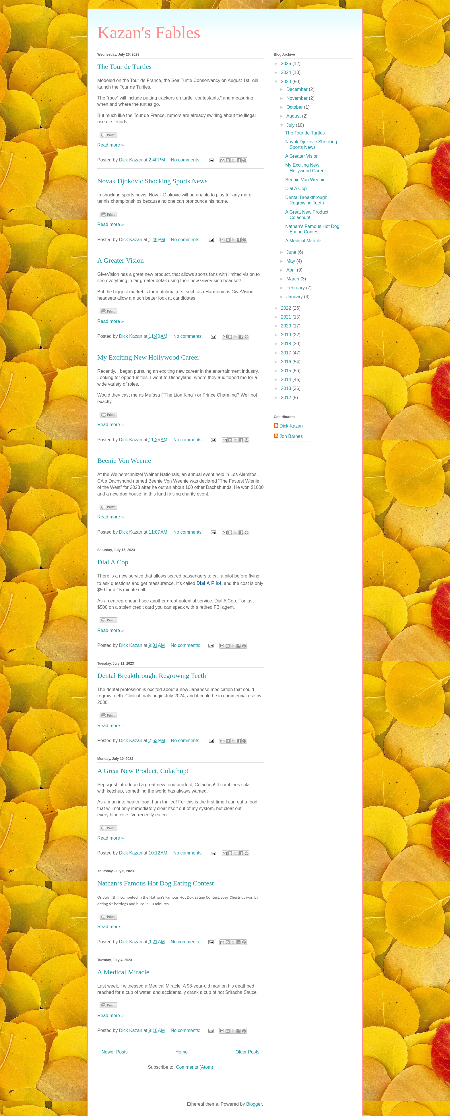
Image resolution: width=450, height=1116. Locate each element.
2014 (286, 379)
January (295, 296)
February (296, 287)
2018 (286, 343)
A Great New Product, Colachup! (143, 770)
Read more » (110, 145)
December (297, 89)
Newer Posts (115, 1051)
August (294, 116)
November (297, 98)
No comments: (186, 159)
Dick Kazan (291, 426)
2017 (286, 352)
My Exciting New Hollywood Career (148, 357)
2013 (286, 388)
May (291, 261)
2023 (286, 81)
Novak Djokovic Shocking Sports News (152, 181)
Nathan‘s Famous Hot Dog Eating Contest (155, 883)
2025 (286, 63)
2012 (286, 397)
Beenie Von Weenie (124, 460)
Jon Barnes (291, 436)
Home (181, 1051)
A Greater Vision (120, 260)
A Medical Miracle (123, 972)
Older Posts (247, 1051)
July (291, 125)
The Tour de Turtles (124, 66)
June (292, 252)
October (295, 107)
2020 (286, 325)
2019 (286, 334)
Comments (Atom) (194, 1067)
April (291, 270)
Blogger (254, 1104)
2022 (286, 308)
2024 (286, 72)
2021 (286, 317)
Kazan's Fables (148, 32)
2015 (286, 370)
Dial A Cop (112, 562)
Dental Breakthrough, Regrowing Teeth (151, 675)
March (293, 278)
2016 (286, 361)
